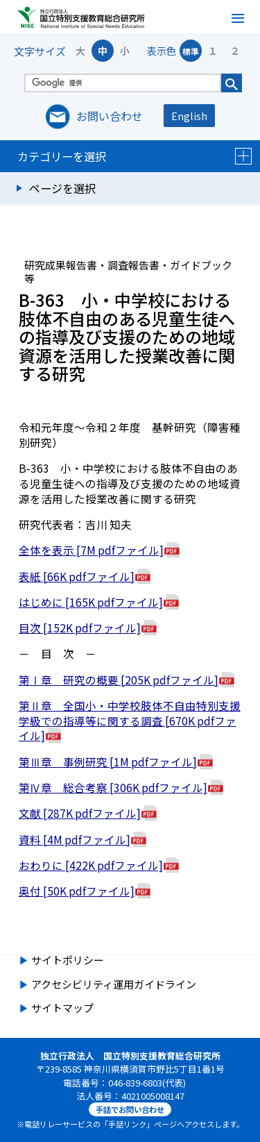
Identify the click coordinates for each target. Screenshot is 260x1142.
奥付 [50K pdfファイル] (77, 890)
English (189, 115)
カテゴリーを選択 (134, 156)
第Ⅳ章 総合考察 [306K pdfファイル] (113, 787)
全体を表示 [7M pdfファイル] (91, 549)
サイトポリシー (67, 959)
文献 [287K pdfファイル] (80, 813)
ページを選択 (62, 188)
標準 (190, 51)
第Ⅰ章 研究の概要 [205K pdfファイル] (118, 679)
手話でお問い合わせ (130, 1109)
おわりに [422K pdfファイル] (91, 865)
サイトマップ (62, 1007)
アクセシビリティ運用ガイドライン (113, 984)
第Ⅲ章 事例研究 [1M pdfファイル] (108, 761)
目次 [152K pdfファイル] (80, 627)
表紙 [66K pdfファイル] (77, 576)
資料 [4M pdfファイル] (74, 839)
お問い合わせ (109, 116)
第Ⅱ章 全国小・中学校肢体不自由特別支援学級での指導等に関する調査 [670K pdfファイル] (130, 721)
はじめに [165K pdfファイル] (91, 602)
